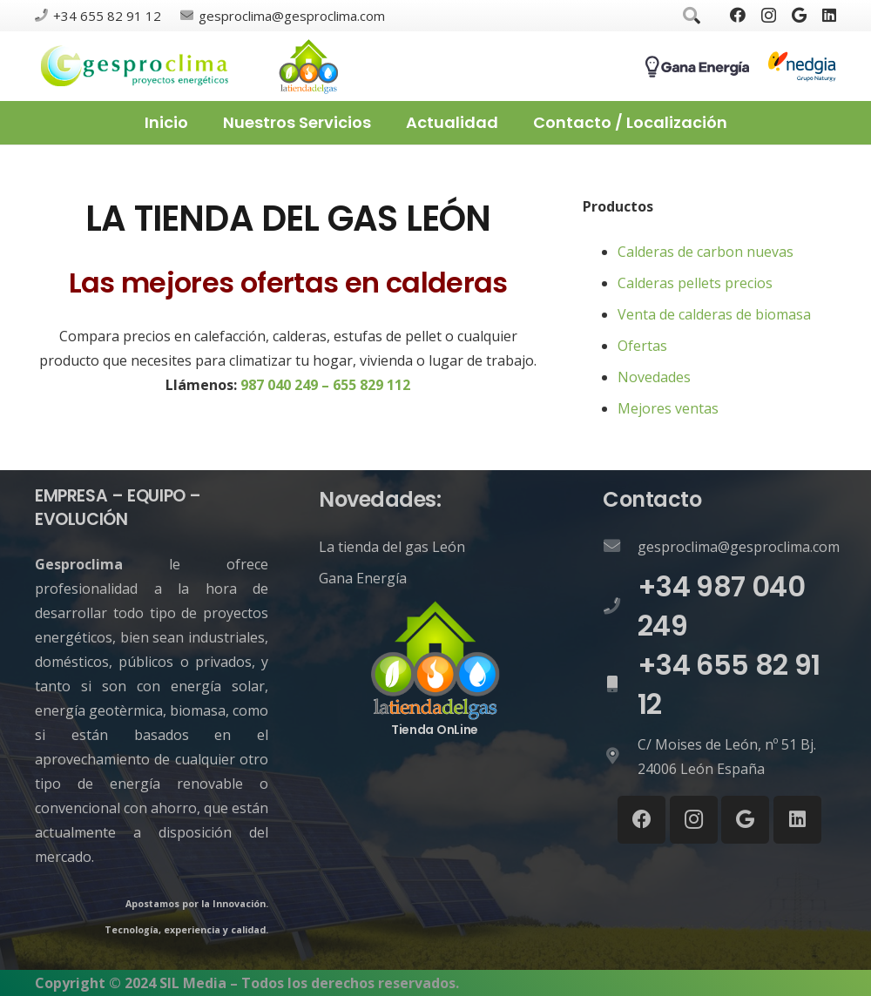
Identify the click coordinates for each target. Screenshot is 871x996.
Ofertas (642, 345)
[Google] (799, 15)
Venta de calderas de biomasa (714, 314)
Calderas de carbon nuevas (705, 251)
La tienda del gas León (392, 546)
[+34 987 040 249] (620, 607)
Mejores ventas (668, 408)
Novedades (654, 377)
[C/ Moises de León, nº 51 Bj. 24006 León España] (620, 756)
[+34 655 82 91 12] (620, 685)
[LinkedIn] (829, 15)
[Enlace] (135, 66)
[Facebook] (738, 15)
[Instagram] (768, 15)
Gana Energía (363, 578)
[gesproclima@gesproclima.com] (620, 547)
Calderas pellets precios (695, 283)
